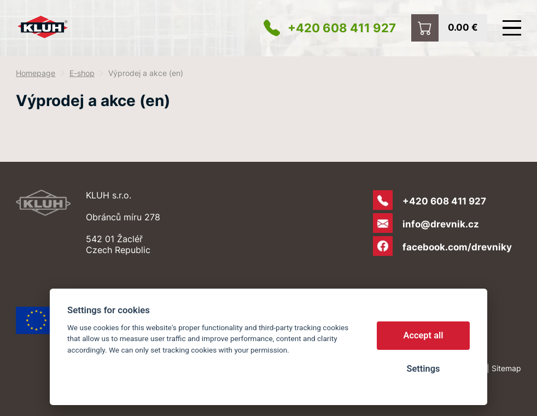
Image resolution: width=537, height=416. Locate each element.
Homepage (35, 73)
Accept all (423, 335)
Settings (423, 369)
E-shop (82, 73)
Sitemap (506, 368)
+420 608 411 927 (342, 28)
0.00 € (463, 26)
